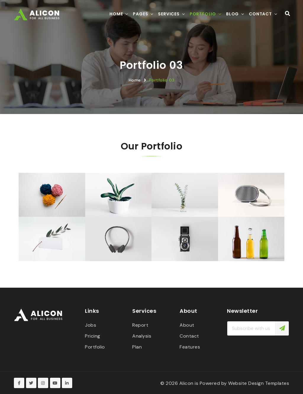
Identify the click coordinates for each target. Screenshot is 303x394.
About (187, 325)
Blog (232, 14)
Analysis (141, 336)
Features (190, 347)
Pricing (92, 336)
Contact (260, 14)
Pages (140, 14)
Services (168, 14)
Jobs (90, 325)
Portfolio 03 (162, 80)
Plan (137, 347)
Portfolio (202, 14)
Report (140, 325)
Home (116, 14)
